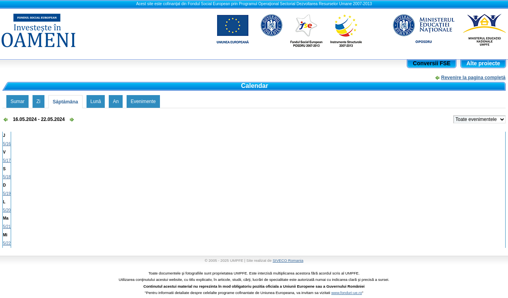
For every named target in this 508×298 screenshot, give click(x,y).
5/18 (6, 177)
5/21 (6, 226)
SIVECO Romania (288, 260)
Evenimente (143, 101)
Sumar (17, 101)
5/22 (6, 243)
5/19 (6, 193)
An (116, 101)
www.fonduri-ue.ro (346, 292)
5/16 (6, 144)
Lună (95, 101)
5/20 (6, 210)
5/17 (6, 160)
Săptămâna (65, 102)
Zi (38, 101)
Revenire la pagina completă (473, 77)
